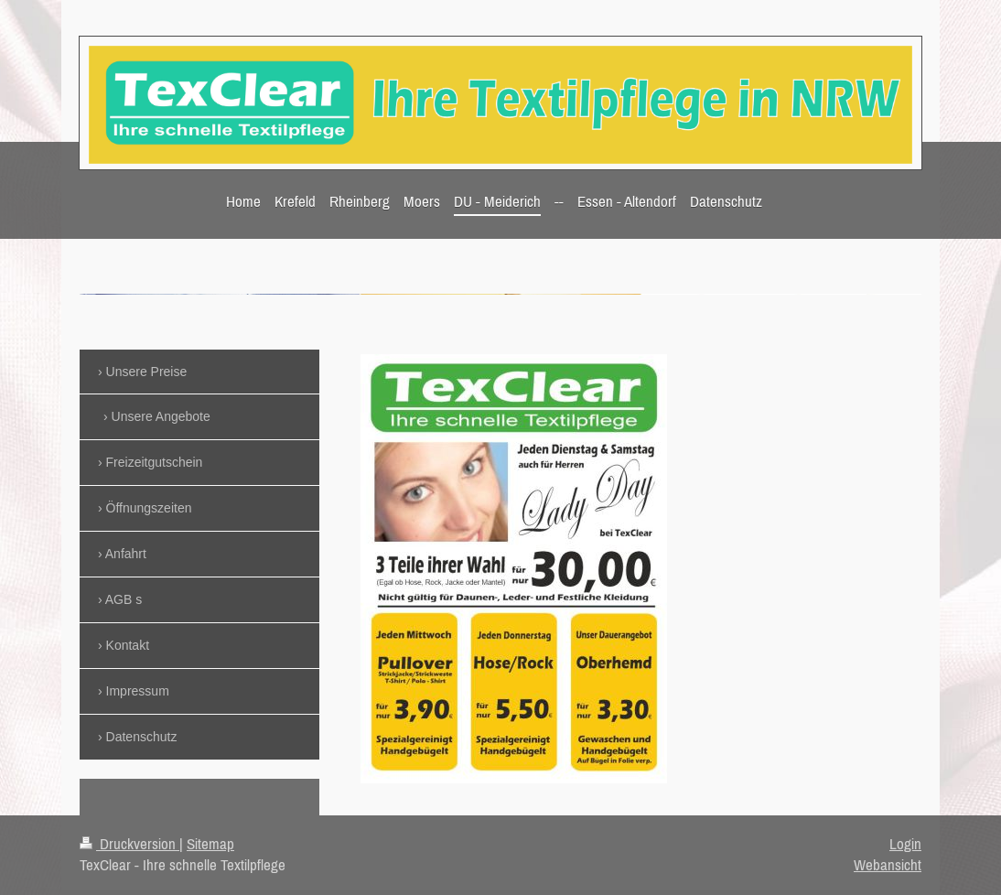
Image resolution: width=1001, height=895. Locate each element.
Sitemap (210, 844)
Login (905, 844)
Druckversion (129, 844)
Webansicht (887, 865)
